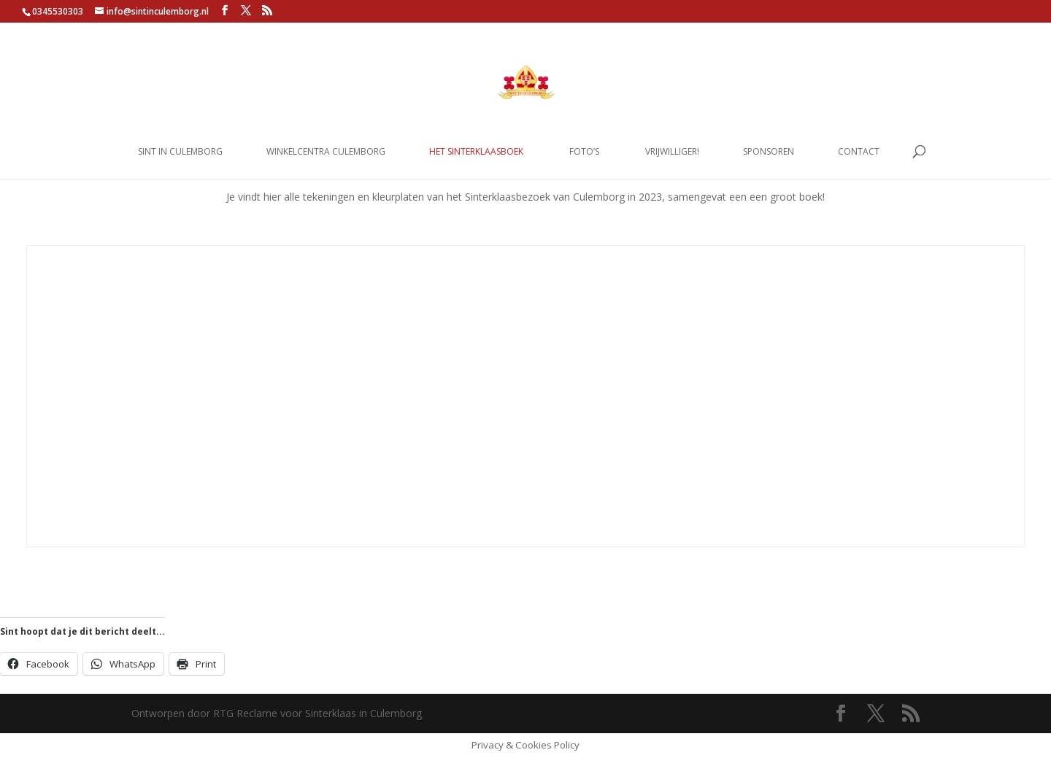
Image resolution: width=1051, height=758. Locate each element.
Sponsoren (768, 152)
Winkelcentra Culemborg (325, 152)
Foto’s (584, 152)
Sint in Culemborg (180, 152)
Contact (858, 152)
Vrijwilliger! (672, 152)
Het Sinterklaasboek (476, 152)
